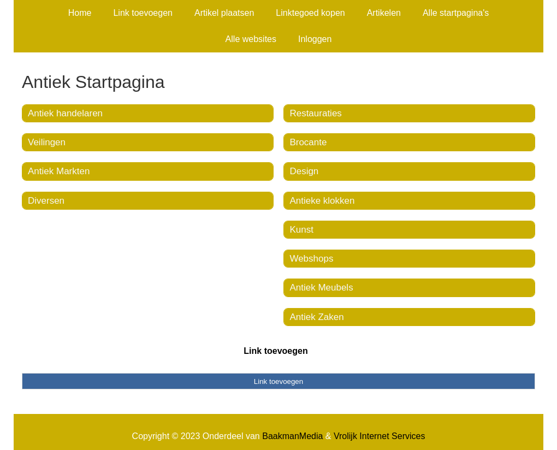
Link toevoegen (143, 12)
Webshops (311, 258)
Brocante (308, 142)
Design (303, 171)
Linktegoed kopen (310, 12)
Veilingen (47, 142)
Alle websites (251, 39)
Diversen (46, 201)
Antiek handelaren (65, 113)
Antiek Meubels (321, 287)
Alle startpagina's (456, 12)
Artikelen (384, 12)
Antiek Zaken (316, 317)
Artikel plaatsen (224, 12)
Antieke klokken (321, 201)
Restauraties (315, 113)
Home (80, 12)
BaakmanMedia (292, 436)
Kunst (301, 229)
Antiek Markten (59, 171)
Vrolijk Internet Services (379, 436)
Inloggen (314, 39)
